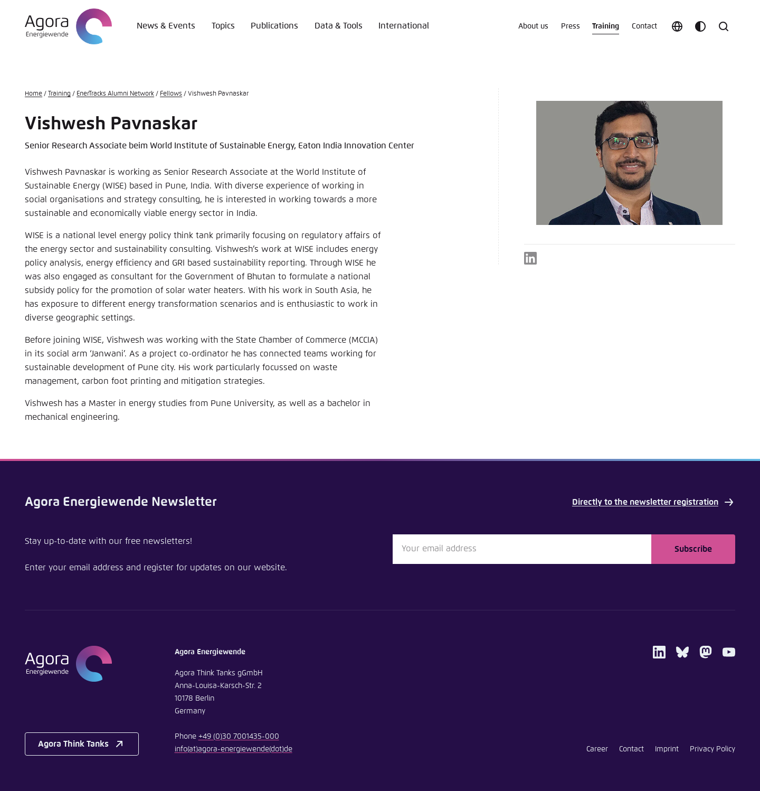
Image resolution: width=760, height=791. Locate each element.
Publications (274, 26)
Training (605, 26)
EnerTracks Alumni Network (115, 94)
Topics (223, 26)
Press (570, 26)
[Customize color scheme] (700, 26)
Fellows (171, 94)
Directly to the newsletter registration (653, 502)
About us (533, 26)
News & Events (166, 26)
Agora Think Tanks (82, 744)
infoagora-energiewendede (233, 749)
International (403, 26)
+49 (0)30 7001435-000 (238, 736)
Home (33, 94)
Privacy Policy (712, 749)
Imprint (667, 749)
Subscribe (693, 549)
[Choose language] (677, 26)
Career (597, 749)
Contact (644, 26)
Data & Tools (339, 26)
